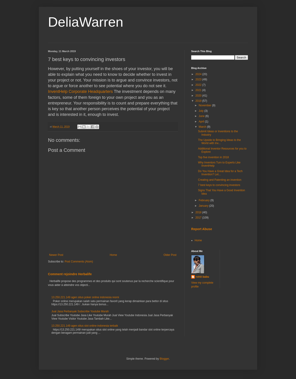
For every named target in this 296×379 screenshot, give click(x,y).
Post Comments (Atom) (79, 261)
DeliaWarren (85, 22)
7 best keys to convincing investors (219, 185)
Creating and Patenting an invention (219, 179)
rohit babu (202, 276)
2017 (199, 217)
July (201, 110)
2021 (199, 90)
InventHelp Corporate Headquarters (80, 91)
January (204, 205)
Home (113, 255)
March (203, 126)
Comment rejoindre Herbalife (70, 274)
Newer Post (56, 255)
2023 (199, 79)
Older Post (169, 255)
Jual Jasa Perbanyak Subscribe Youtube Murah (80, 311)
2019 (199, 100)
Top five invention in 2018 (213, 157)
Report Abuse (201, 229)
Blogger (164, 358)
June (202, 116)
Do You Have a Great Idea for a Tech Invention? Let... (220, 173)
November (205, 105)
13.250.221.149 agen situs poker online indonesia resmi (85, 297)
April (202, 121)
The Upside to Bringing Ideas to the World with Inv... (219, 141)
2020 (199, 95)
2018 (199, 212)
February (204, 200)
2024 (199, 74)
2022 (199, 84)
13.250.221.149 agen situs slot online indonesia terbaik (84, 325)
